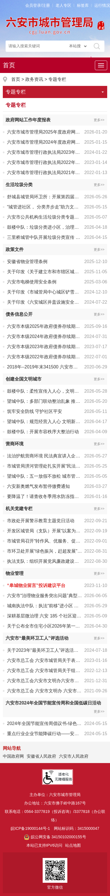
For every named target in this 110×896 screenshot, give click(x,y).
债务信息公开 (19, 314)
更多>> (99, 120)
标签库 (83, 5)
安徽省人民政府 (41, 756)
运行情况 (102, 5)
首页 (9, 65)
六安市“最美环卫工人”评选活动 (37, 638)
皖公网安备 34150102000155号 (55, 837)
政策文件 (15, 249)
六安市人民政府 (73, 756)
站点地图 (73, 845)
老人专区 (63, 5)
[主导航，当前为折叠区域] (101, 65)
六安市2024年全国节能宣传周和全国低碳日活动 (53, 703)
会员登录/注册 (37, 5)
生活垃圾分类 (19, 184)
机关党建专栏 (19, 508)
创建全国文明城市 (24, 379)
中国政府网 (13, 756)
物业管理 (15, 573)
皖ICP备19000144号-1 (30, 828)
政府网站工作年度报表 (28, 119)
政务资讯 (34, 79)
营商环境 (15, 443)
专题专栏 (57, 79)
